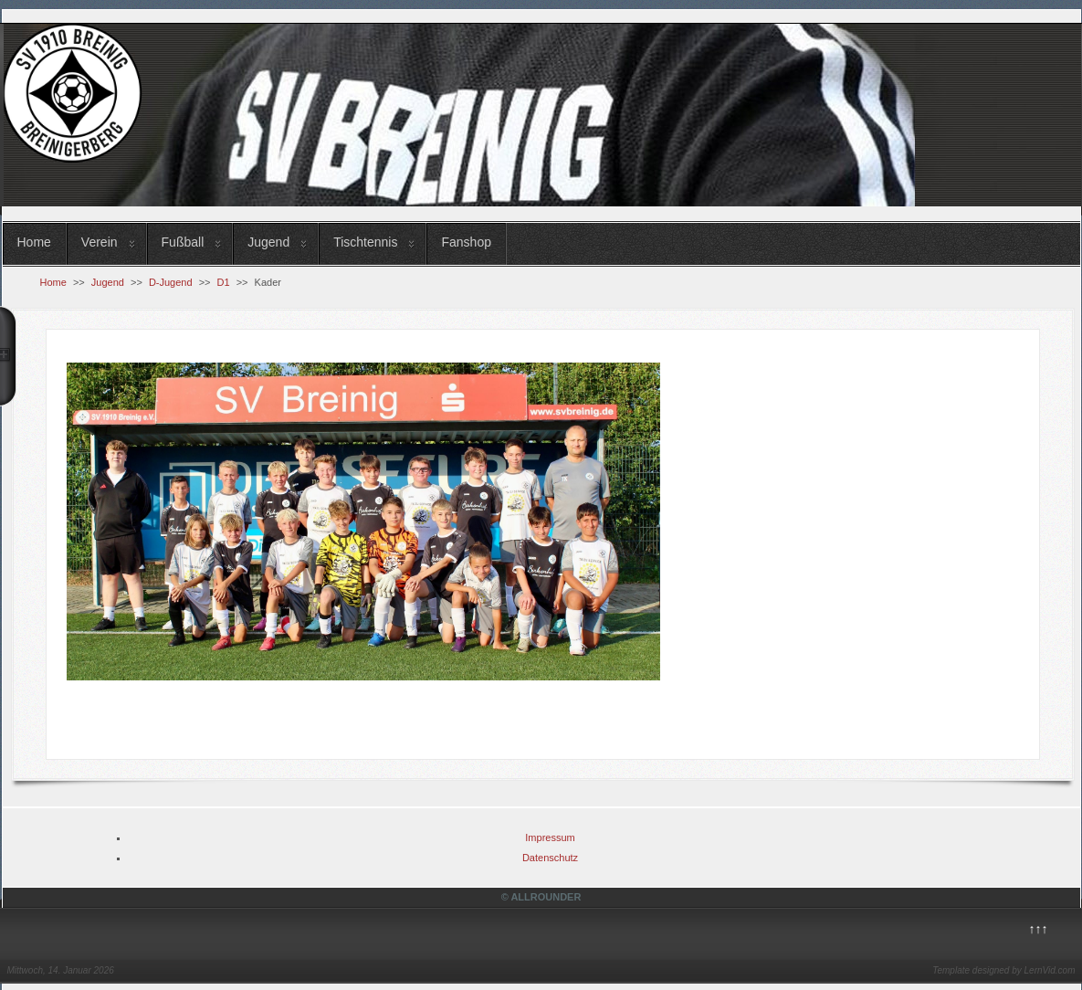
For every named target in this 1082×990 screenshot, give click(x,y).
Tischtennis (365, 242)
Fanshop (465, 242)
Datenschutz (550, 857)
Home (34, 242)
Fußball (183, 242)
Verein (99, 242)
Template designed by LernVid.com (1003, 970)
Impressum (549, 837)
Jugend (268, 242)
